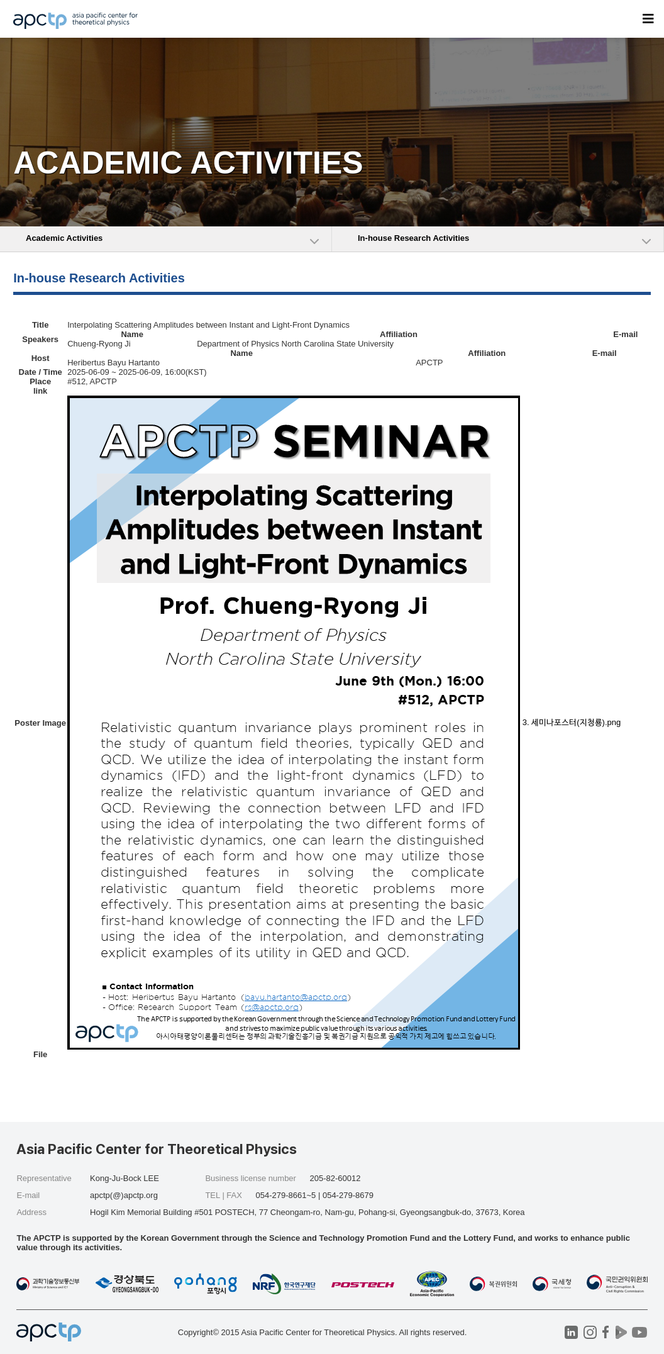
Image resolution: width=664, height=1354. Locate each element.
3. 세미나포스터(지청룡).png (572, 722)
